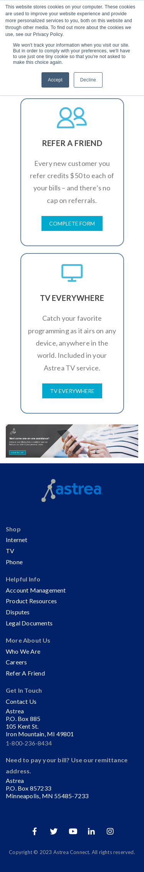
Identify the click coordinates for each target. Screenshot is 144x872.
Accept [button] (55, 80)
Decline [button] (88, 80)
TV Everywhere (72, 391)
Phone (14, 561)
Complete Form (72, 223)
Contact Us (21, 701)
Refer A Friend (25, 673)
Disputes (18, 611)
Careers (16, 662)
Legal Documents (29, 623)
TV (10, 550)
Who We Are (23, 651)
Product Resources (31, 600)
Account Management (36, 590)
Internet (17, 539)
